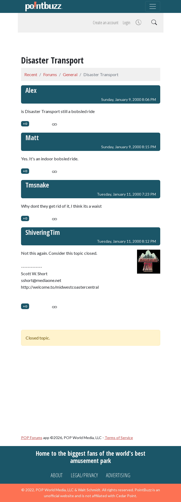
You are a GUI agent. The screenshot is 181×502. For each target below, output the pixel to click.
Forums (50, 74)
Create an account (105, 23)
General (70, 74)
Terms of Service (119, 437)
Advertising (118, 475)
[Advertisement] (91, 45)
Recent (30, 74)
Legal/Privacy (84, 475)
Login (126, 23)
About (57, 475)
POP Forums (31, 437)
